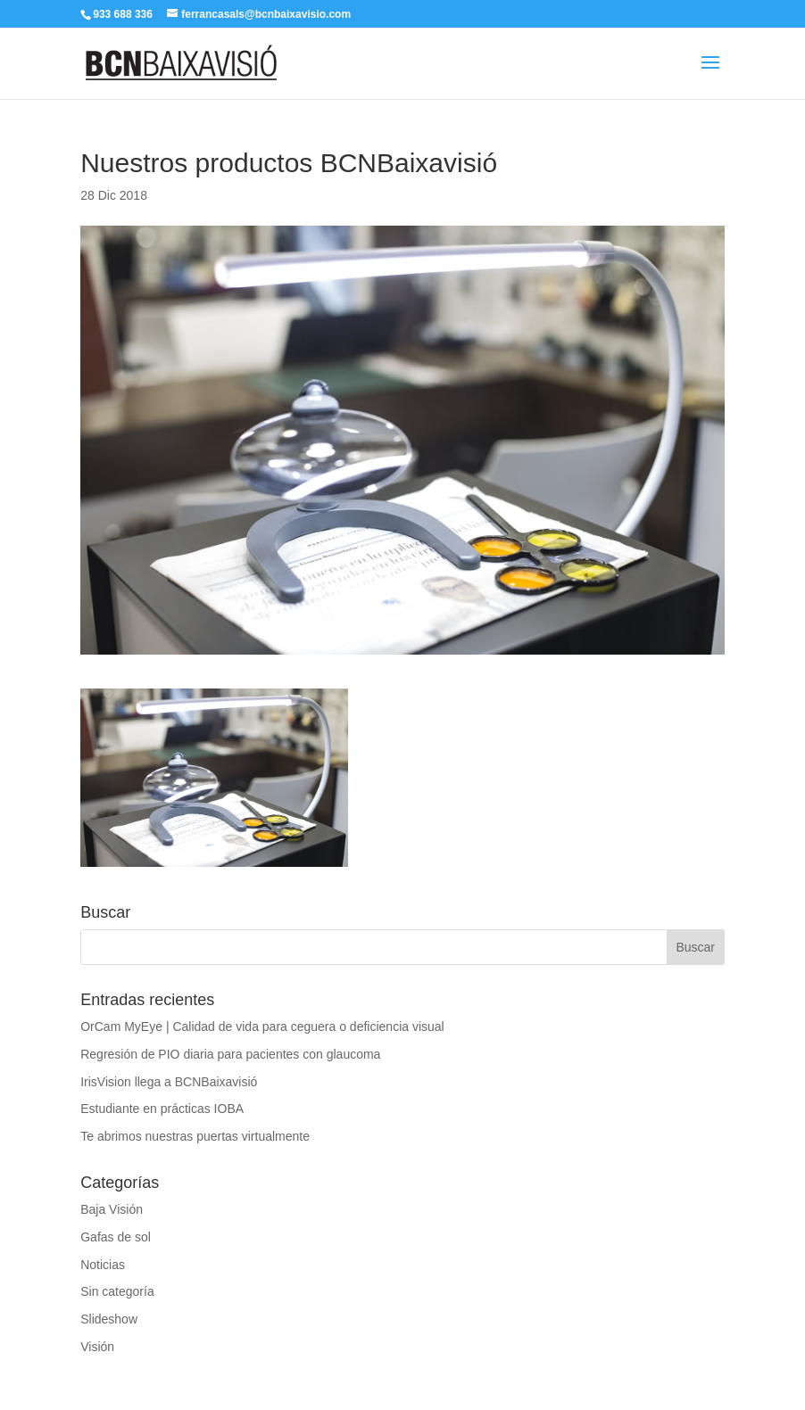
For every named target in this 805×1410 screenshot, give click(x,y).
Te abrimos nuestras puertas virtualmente (195, 1136)
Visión (97, 1347)
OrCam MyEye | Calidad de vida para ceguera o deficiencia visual (262, 1026)
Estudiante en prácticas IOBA (162, 1108)
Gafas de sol (115, 1237)
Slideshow (108, 1319)
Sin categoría (117, 1291)
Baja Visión (111, 1209)
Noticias (102, 1264)
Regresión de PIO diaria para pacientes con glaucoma (230, 1054)
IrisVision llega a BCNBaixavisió (168, 1082)
